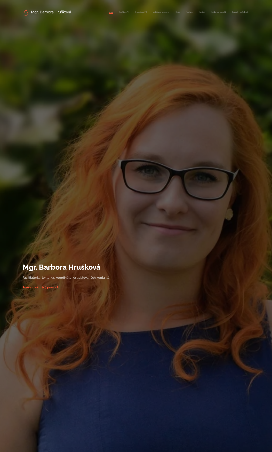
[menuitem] (202, 12)
